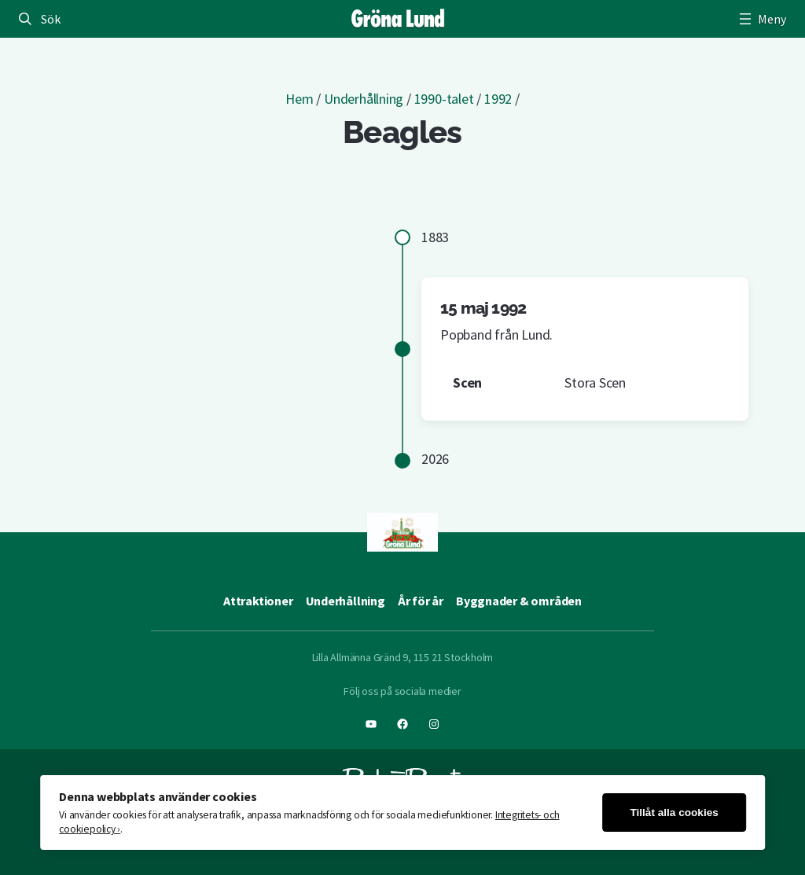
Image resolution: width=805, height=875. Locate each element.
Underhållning (363, 99)
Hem (299, 99)
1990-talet (444, 99)
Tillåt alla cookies (674, 812)
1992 (498, 99)
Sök (50, 19)
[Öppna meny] (761, 19)
